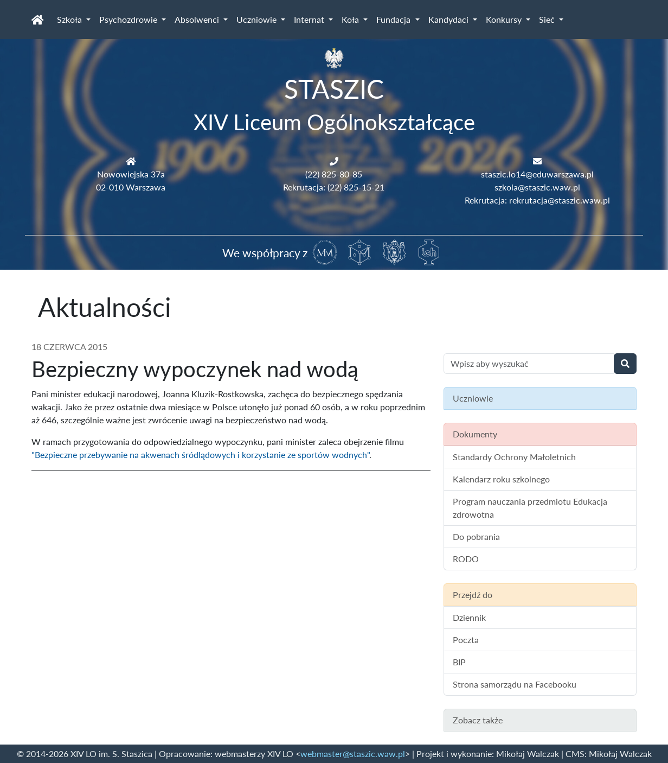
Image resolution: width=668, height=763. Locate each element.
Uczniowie (257, 19)
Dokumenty (475, 434)
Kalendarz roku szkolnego (501, 479)
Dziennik (469, 617)
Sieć (548, 19)
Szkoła (70, 19)
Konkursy (505, 19)
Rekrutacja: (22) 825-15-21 (333, 187)
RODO (466, 559)
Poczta (466, 639)
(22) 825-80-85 (333, 174)
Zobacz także (478, 720)
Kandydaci (449, 19)
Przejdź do (472, 594)
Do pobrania (476, 536)
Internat (310, 19)
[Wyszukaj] (625, 363)
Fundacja (394, 19)
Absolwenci (198, 19)
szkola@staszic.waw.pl (537, 187)
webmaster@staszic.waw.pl (352, 753)
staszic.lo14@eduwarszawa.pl (537, 174)
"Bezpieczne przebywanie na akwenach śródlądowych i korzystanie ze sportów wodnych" (200, 454)
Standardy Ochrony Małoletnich (514, 457)
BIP (459, 662)
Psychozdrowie (129, 19)
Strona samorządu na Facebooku (514, 684)
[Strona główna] (37, 19)
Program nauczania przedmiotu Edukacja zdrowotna (530, 507)
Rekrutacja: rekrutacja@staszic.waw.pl (537, 200)
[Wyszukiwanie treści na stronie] (529, 363)
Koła (351, 19)
